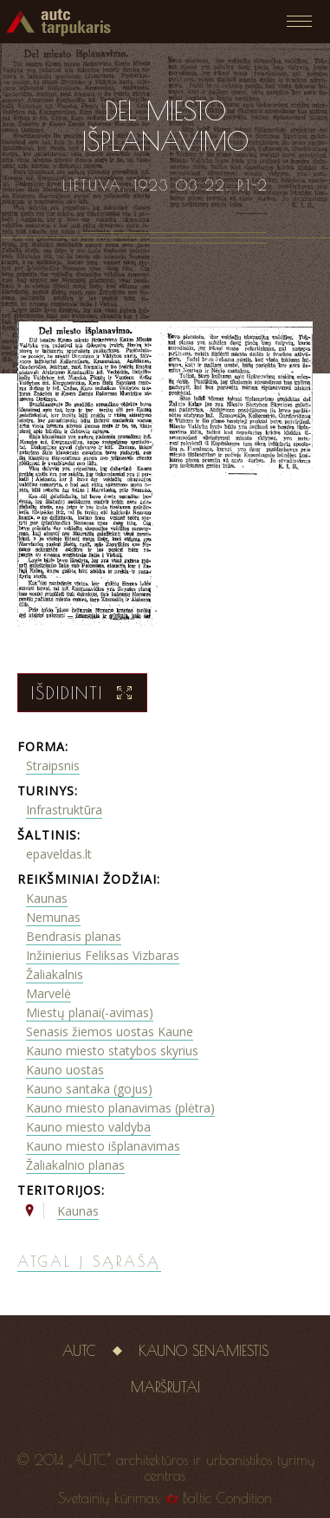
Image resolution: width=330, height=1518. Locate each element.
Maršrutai (165, 1387)
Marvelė (48, 993)
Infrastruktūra (64, 809)
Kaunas (47, 898)
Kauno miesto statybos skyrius (112, 1050)
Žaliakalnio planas (75, 1165)
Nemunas (53, 917)
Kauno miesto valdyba (88, 1127)
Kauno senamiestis (204, 1351)
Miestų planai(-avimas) (89, 1012)
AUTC (79, 1351)
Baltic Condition (227, 1498)
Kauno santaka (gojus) (89, 1088)
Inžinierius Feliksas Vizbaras (102, 955)
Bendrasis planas (73, 936)
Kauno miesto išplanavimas (103, 1146)
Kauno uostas (65, 1069)
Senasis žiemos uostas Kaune (109, 1031)
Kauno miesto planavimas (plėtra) (120, 1108)
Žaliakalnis (54, 974)
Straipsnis (53, 765)
